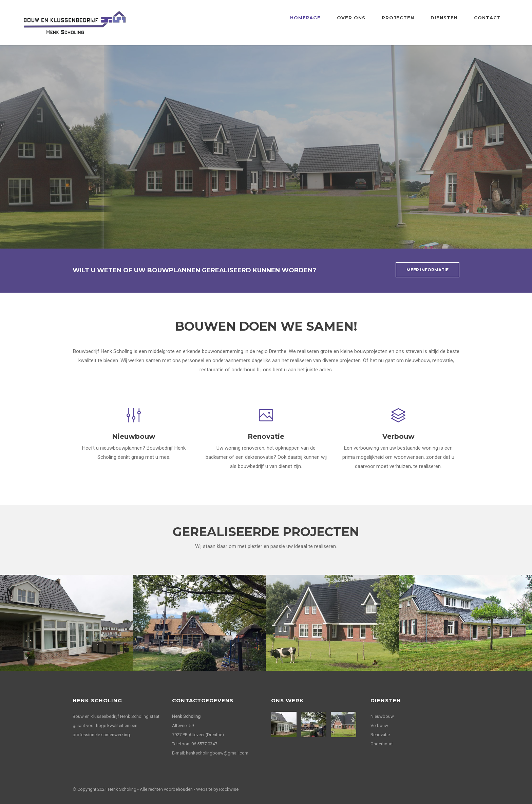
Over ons (351, 17)
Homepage (305, 17)
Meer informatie (427, 269)
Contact (487, 17)
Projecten (398, 17)
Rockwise (229, 789)
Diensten (444, 17)
